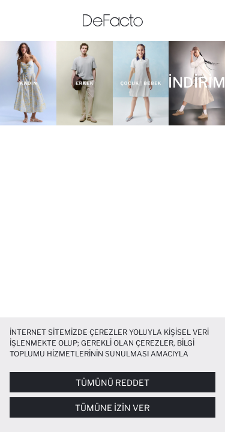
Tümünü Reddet (112, 382)
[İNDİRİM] (197, 83)
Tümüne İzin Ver (112, 408)
